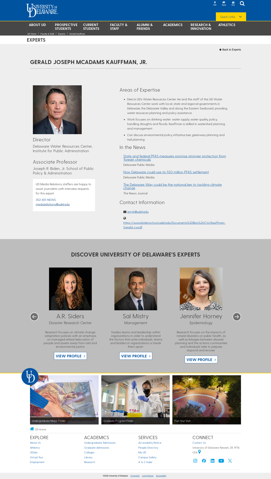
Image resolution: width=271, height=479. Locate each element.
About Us (35, 442)
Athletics (226, 25)
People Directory (148, 447)
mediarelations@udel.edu (53, 204)
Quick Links (227, 16)
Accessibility (161, 476)
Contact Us (199, 442)
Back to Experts (230, 49)
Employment (37, 462)
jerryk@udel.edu (137, 211)
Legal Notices (148, 476)
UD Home (31, 34)
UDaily (33, 452)
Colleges (89, 452)
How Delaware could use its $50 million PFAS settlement (166, 172)
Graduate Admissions (96, 447)
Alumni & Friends (145, 26)
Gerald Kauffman (77, 34)
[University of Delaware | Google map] (199, 452)
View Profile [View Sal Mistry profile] (134, 356)
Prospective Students (66, 26)
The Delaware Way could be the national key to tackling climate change (172, 186)
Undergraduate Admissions (100, 442)
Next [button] (237, 317)
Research (89, 462)
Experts (61, 34)
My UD (142, 452)
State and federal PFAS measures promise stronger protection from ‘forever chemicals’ (174, 157)
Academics (172, 25)
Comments (134, 476)
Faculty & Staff (118, 26)
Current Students (91, 26)
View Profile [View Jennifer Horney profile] (199, 359)
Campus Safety (147, 457)
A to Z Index (145, 462)
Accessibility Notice (149, 442)
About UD (37, 25)
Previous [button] (34, 317)
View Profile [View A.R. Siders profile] (69, 356)
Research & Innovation (201, 26)
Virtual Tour (36, 457)
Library (88, 457)
